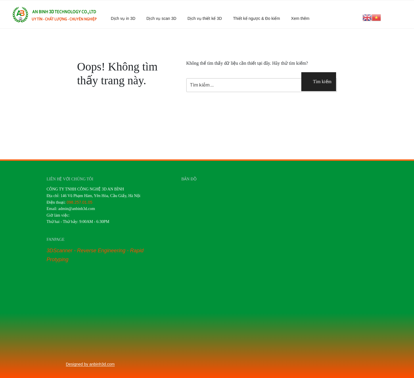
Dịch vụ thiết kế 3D (204, 18)
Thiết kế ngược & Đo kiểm (256, 18)
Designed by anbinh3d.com (90, 364)
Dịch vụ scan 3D (161, 18)
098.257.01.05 (80, 202)
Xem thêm (303, 18)
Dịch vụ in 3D (123, 18)
